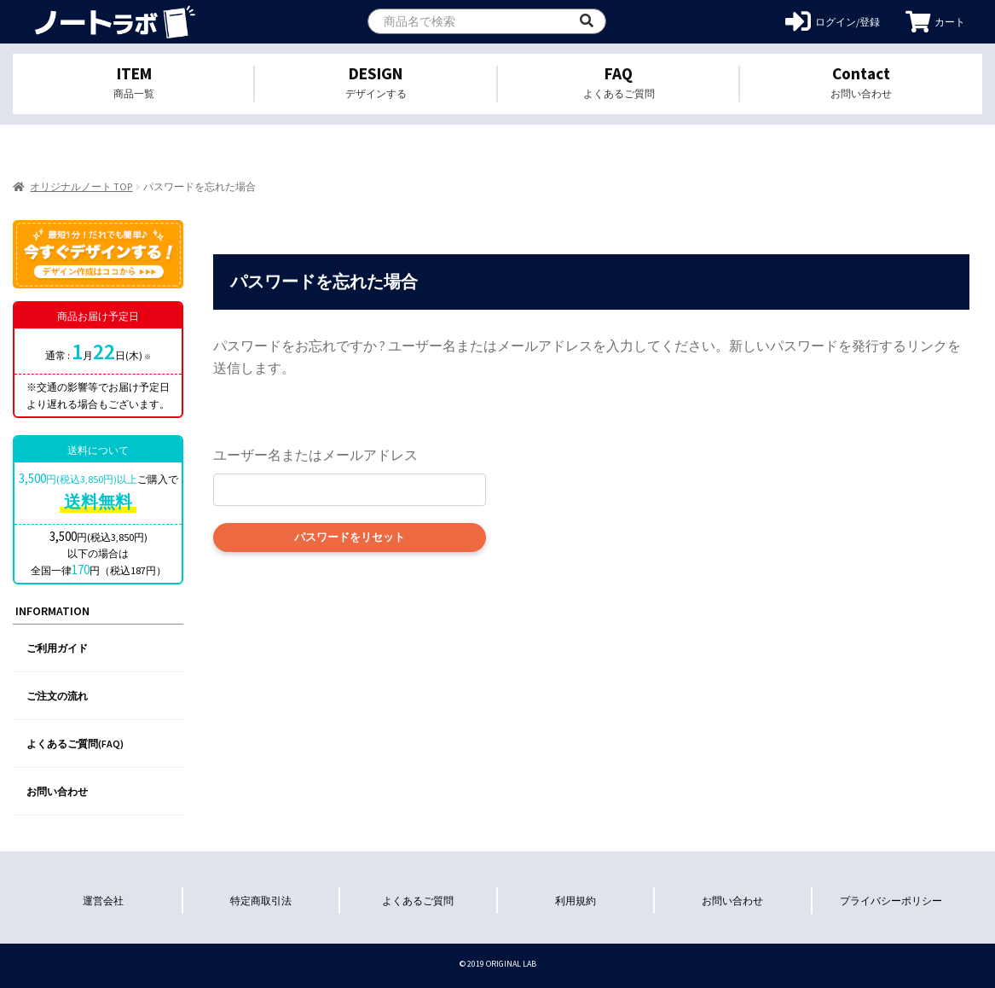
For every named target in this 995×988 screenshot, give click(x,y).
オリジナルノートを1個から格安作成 (113, 22)
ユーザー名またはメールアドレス (315, 454)
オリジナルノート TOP (81, 186)
